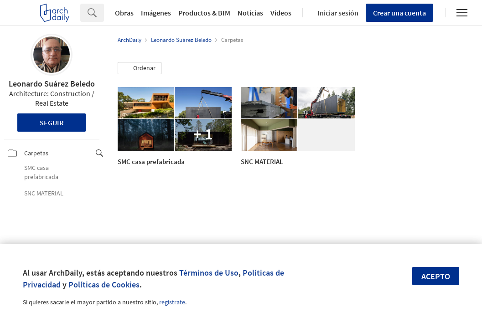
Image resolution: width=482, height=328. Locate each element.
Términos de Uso (208, 272)
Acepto (435, 276)
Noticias (250, 12)
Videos (280, 12)
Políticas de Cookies (104, 284)
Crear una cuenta (399, 12)
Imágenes (156, 12)
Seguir (52, 122)
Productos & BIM (204, 12)
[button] (139, 68)
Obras (124, 12)
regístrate (172, 302)
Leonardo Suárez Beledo (52, 83)
